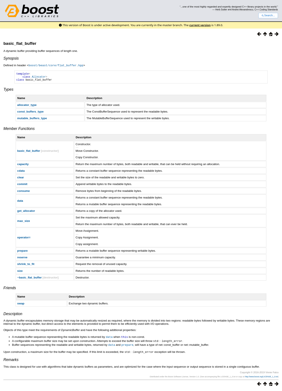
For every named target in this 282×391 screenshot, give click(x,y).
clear (20, 179)
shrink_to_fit (25, 265)
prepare (22, 252)
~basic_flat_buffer (29, 279)
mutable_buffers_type (32, 120)
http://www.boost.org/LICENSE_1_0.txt (261, 377)
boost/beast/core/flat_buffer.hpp (55, 65)
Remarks (10, 360)
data (20, 202)
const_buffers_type (30, 113)
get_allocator (26, 212)
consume (23, 192)
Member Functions (19, 130)
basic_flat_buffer (19, 43)
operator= (23, 239)
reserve (22, 259)
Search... (268, 15)
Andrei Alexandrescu (242, 9)
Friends (9, 289)
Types (8, 91)
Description (12, 315)
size (19, 272)
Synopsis (11, 58)
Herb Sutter (221, 9)
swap (20, 305)
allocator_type (26, 106)
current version (200, 25)
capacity (22, 165)
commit (22, 185)
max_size (23, 222)
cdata (21, 172)
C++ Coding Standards (266, 9)
